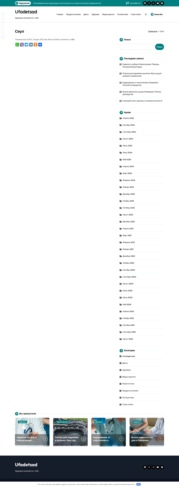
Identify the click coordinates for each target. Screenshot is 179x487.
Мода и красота (108, 14)
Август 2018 (128, 339)
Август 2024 (128, 139)
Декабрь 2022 (129, 221)
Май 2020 (127, 304)
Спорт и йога (136, 14)
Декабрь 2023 (129, 194)
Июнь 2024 (127, 152)
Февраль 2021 (129, 242)
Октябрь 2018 (128, 325)
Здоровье (95, 14)
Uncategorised (128, 356)
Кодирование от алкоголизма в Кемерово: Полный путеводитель (140, 83)
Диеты (86, 14)
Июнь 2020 (127, 297)
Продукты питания (73, 14)
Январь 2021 (128, 249)
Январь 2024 (128, 187)
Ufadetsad (26, 12)
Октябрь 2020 (129, 270)
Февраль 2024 (129, 180)
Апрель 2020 (128, 311)
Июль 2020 (127, 290)
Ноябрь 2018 (128, 318)
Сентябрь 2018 (129, 332)
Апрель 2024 (128, 166)
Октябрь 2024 (129, 125)
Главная (60, 14)
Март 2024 (127, 173)
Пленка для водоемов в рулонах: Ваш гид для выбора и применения (142, 74)
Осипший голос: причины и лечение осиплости (142, 101)
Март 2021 (127, 235)
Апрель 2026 (128, 118)
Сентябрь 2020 (129, 277)
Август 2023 (128, 215)
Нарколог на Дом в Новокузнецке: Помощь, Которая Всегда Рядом (141, 65)
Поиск (125, 39)
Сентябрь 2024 (129, 132)
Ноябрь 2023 (128, 201)
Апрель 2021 (128, 228)
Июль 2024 (127, 145)
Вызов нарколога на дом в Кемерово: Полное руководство (142, 93)
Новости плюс (128, 384)
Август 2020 (128, 284)
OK (138, 484)
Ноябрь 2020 (128, 263)
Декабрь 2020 (129, 256)
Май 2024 (127, 159)
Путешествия (122, 14)
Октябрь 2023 (129, 208)
